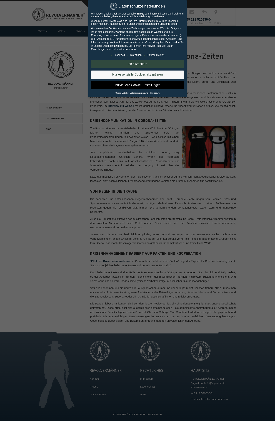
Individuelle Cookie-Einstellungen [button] (137, 84)
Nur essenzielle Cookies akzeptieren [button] (137, 73)
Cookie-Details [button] (121, 92)
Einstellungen (98, 48)
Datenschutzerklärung (115, 44)
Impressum (155, 92)
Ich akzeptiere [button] (137, 62)
